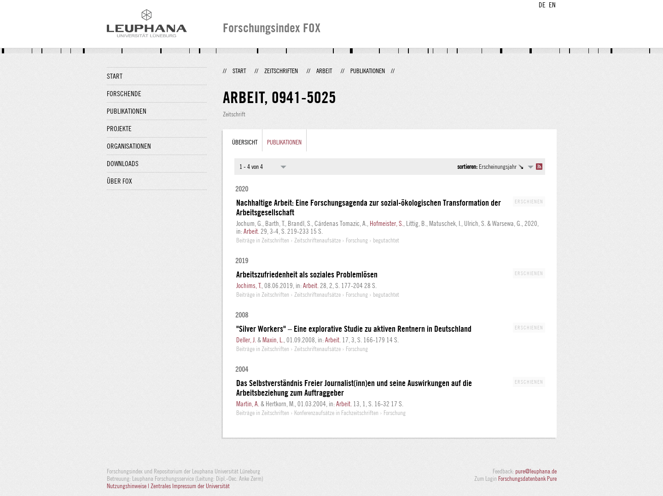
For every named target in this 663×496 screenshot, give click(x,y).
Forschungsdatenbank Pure (527, 478)
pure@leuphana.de (536, 471)
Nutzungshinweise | (129, 486)
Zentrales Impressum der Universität (190, 486)
